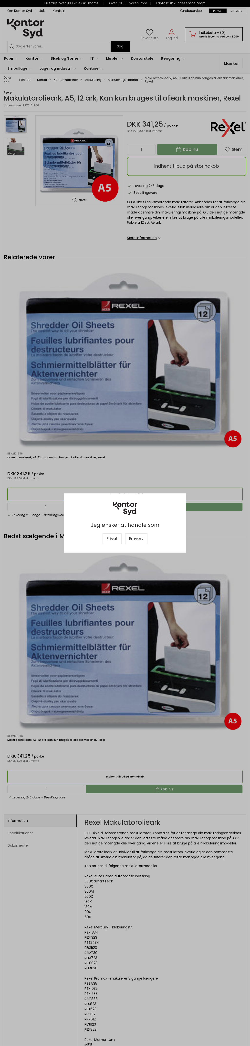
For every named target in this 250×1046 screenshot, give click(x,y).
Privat (112, 538)
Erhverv (136, 538)
